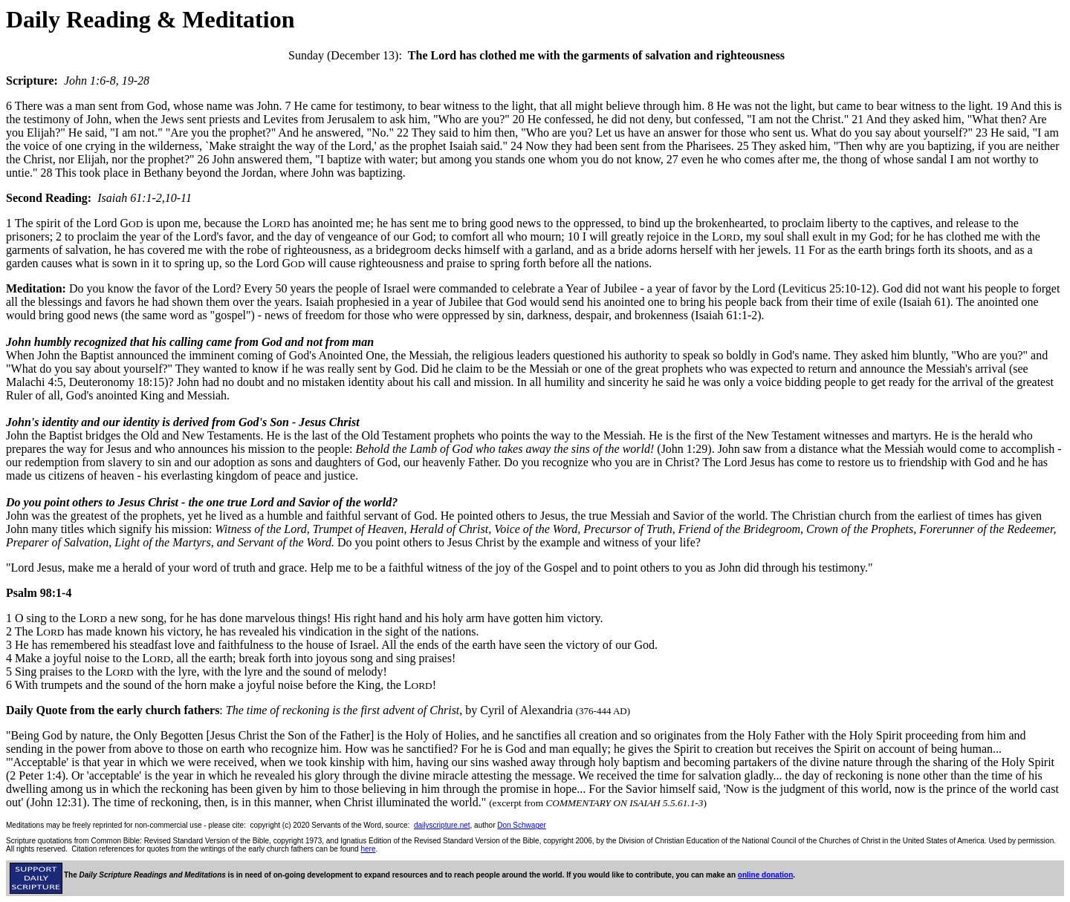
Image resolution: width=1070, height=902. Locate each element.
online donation (765, 875)
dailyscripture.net (442, 825)
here (367, 849)
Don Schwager (521, 825)
